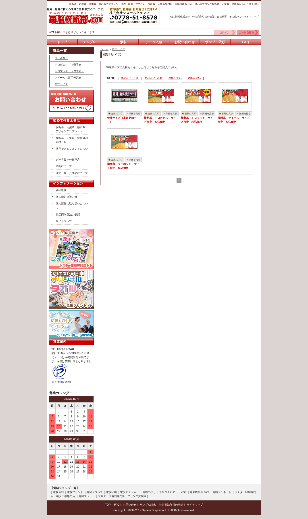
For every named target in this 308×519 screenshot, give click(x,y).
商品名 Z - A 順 (153, 78)
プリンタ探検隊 (136, 496)
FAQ (245, 42)
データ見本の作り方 (68, 159)
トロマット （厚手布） (69, 71)
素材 (123, 42)
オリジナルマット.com (172, 492)
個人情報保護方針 (180, 16)
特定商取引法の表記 (203, 16)
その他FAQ (235, 16)
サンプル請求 (148, 504)
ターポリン (61, 58)
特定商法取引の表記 (171, 504)
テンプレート (93, 42)
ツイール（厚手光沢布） (69, 77)
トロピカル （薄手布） (69, 64)
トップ (62, 42)
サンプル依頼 (215, 42)
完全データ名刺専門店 (111, 496)
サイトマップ (251, 16)
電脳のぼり (149, 492)
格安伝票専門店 (65, 496)
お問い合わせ (185, 42)
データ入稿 (154, 42)
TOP (107, 504)
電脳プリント (75, 492)
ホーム (104, 49)
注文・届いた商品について (72, 173)
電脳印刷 (111, 492)
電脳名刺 (58, 492)
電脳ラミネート (221, 492)
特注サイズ (118, 49)
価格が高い (194, 78)
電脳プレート (87, 496)
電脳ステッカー (129, 492)
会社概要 (222, 16)
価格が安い (175, 78)
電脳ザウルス (95, 492)
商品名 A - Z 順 (130, 78)
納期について (64, 166)
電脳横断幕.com (199, 492)
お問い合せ (129, 504)
